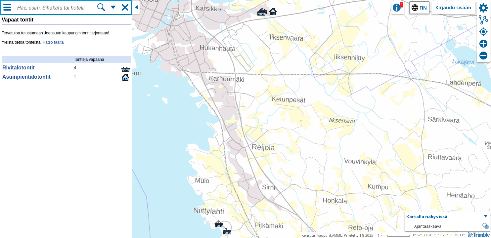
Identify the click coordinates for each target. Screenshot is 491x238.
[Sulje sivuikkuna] (136, 7)
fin (423, 8)
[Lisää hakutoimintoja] (113, 7)
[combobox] (57, 8)
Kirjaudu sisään (453, 7)
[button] (260, 10)
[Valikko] (7, 7)
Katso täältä (53, 42)
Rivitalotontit (18, 67)
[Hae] (101, 7)
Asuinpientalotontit (26, 77)
